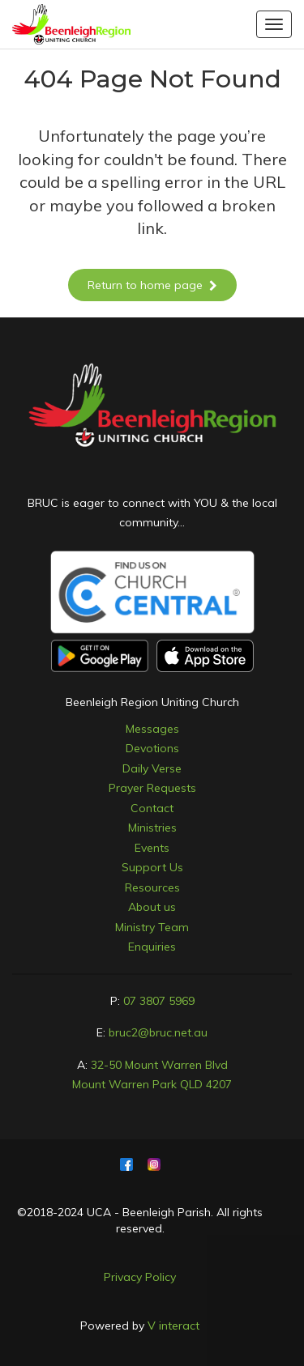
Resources (152, 887)
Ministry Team (152, 927)
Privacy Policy (140, 1277)
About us (152, 907)
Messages (152, 728)
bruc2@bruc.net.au (158, 1032)
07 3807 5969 (159, 1001)
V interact (173, 1325)
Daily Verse (152, 768)
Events (152, 847)
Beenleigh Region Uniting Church (152, 702)
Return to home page (152, 285)
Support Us (152, 867)
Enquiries (152, 946)
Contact (152, 808)
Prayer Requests (152, 788)
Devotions (152, 748)
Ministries (152, 827)
